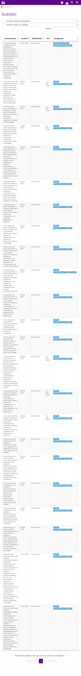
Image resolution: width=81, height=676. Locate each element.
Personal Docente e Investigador (64, 45)
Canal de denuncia (40, 664)
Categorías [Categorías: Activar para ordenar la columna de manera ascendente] (59, 38)
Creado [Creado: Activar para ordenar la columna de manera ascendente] (26, 38)
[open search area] (71, 2)
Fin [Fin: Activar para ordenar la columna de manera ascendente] (49, 38)
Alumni (40, 647)
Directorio (40, 628)
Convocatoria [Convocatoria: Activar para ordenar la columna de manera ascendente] (10, 38)
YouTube (43, 670)
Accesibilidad (40, 659)
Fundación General (40, 649)
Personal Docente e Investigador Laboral (66, 235)
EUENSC (67, 43)
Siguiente (52, 551)
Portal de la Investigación (40, 626)
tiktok (53, 670)
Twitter (33, 670)
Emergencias (40, 595)
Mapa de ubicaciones (40, 633)
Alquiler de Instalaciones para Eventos (40, 636)
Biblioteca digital (40, 623)
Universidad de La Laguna (3, 2)
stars (40, 602)
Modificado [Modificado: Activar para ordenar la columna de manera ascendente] (39, 38)
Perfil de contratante (40, 644)
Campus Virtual (40, 616)
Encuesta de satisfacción (40, 652)
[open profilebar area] (61, 2)
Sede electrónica (40, 621)
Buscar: (62, 28)
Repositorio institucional (40, 631)
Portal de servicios (40, 618)
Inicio (1, 7)
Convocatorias (8, 7)
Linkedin (48, 670)
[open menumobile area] (76, 2)
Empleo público (59, 43)
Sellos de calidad (41, 654)
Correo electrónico (40, 613)
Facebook (28, 670)
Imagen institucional (40, 662)
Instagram (38, 670)
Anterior (30, 551)
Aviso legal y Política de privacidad (40, 657)
